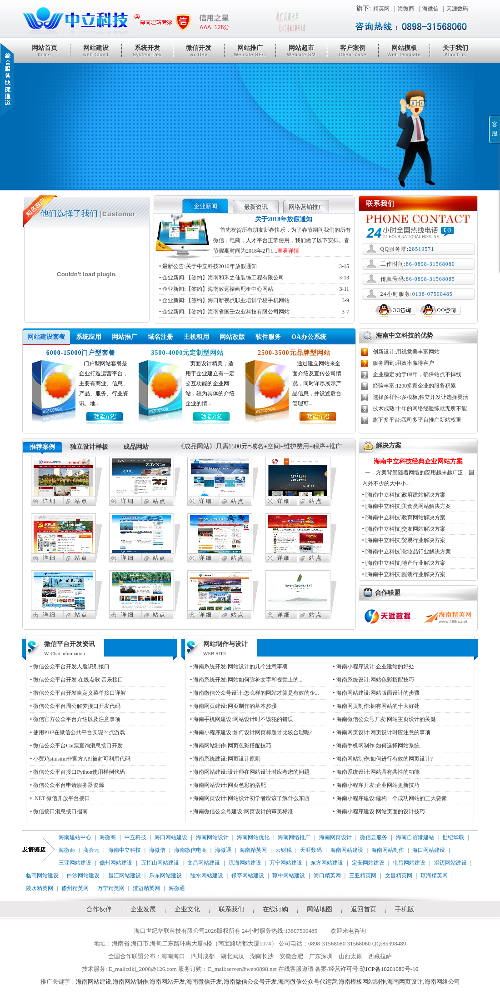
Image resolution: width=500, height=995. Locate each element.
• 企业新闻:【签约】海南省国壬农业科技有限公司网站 (254, 311)
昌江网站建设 (124, 875)
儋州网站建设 (116, 863)
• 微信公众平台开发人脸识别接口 (70, 666)
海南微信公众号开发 (250, 981)
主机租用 (196, 336)
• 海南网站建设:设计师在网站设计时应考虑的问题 (250, 772)
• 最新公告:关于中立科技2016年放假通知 (254, 266)
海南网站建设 (346, 850)
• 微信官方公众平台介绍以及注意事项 (75, 719)
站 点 (81, 501)
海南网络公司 (442, 981)
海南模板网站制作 (362, 981)
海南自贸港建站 (415, 837)
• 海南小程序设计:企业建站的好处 (373, 666)
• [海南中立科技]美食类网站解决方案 (406, 506)
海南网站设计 (212, 837)
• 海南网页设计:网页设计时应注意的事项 (381, 732)
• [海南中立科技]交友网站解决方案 (403, 529)
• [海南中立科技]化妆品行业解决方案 (406, 551)
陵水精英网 (39, 888)
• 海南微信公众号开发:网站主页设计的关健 (384, 719)
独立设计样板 (89, 446)
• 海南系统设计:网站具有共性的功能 (376, 772)
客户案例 (353, 51)
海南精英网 (253, 850)
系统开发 (147, 51)
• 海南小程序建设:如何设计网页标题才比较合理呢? (251, 732)
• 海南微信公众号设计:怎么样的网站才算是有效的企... (254, 693)
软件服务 (268, 336)
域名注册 (160, 336)
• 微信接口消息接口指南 (59, 811)
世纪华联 (453, 837)
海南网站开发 (167, 981)
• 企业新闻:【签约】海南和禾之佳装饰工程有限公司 (254, 277)
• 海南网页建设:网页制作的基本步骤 (233, 706)
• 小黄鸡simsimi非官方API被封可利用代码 (80, 759)
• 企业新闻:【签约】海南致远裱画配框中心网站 (254, 289)
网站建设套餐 (46, 336)
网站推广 (250, 51)
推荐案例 (42, 446)
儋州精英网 (75, 888)
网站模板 (404, 51)
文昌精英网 (398, 875)
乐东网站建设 (165, 875)
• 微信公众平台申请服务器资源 (67, 785)
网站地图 (319, 909)
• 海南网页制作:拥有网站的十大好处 (376, 706)
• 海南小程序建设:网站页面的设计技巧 (379, 811)
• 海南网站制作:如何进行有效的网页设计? (383, 759)
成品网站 (136, 446)
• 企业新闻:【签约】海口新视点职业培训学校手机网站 (254, 300)
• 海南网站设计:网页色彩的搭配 (228, 785)
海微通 (223, 850)
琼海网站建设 (245, 863)
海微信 (430, 8)
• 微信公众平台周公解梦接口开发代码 (75, 706)
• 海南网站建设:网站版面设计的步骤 (376, 693)
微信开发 (199, 51)
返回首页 (363, 909)
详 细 (49, 501)
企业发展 (143, 909)
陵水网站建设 (206, 875)
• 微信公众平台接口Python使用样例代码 (77, 772)
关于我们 (455, 51)
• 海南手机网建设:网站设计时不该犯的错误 (241, 719)
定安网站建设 (368, 863)
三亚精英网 (362, 875)
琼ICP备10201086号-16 (389, 968)
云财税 (283, 850)
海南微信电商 (190, 850)
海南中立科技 (124, 850)
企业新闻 (205, 206)
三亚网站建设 (75, 863)
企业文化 (187, 909)
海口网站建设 (171, 837)
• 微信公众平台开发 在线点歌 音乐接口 (76, 680)
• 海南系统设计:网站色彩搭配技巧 (373, 680)
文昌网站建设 (203, 863)
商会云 (91, 850)
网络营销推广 (306, 207)
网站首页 (45, 51)
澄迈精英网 (146, 888)
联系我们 (231, 909)
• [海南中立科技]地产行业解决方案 (403, 563)
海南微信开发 (204, 981)
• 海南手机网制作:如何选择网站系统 (376, 745)
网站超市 (301, 51)
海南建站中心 (75, 837)
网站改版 (232, 336)
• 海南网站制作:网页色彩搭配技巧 (230, 745)
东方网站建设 (326, 863)
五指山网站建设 (160, 863)
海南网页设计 (335, 837)
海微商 (406, 8)
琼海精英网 (434, 875)
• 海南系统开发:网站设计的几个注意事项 (239, 666)
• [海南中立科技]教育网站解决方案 (403, 517)
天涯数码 (457, 8)
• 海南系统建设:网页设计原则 (225, 759)
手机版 (404, 909)
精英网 (381, 8)
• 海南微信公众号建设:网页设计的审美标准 (241, 811)
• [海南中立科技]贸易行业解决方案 (403, 540)
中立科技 (135, 837)
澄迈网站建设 (450, 863)
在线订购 (275, 909)
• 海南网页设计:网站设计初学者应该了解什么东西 (250, 798)
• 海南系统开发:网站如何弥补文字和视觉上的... (246, 680)
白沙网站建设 (83, 875)
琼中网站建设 (288, 875)
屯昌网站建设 (409, 863)
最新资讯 (256, 207)
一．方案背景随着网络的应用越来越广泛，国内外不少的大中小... (418, 471)
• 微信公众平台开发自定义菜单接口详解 (78, 693)
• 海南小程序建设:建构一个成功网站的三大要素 (390, 798)
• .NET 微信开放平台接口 (60, 798)
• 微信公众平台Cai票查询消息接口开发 (76, 745)
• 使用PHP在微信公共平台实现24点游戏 (77, 732)
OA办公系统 (308, 336)
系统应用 (88, 336)
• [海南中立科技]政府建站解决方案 (403, 495)
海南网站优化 (253, 837)
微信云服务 (373, 837)
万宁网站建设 (286, 863)
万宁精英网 (111, 888)
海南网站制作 (387, 850)
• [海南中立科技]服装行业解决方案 (403, 574)
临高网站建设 (42, 875)
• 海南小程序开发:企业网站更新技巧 (376, 785)
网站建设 (96, 51)
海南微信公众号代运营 (307, 981)
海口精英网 (327, 875)
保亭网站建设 (247, 875)
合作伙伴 (99, 909)
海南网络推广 (294, 837)
